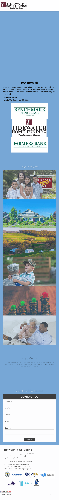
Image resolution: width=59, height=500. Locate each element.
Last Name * (9, 408)
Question (8, 428)
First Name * (9, 401)
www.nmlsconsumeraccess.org (14, 456)
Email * (7, 415)
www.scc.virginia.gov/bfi (23, 469)
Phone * (7, 421)
